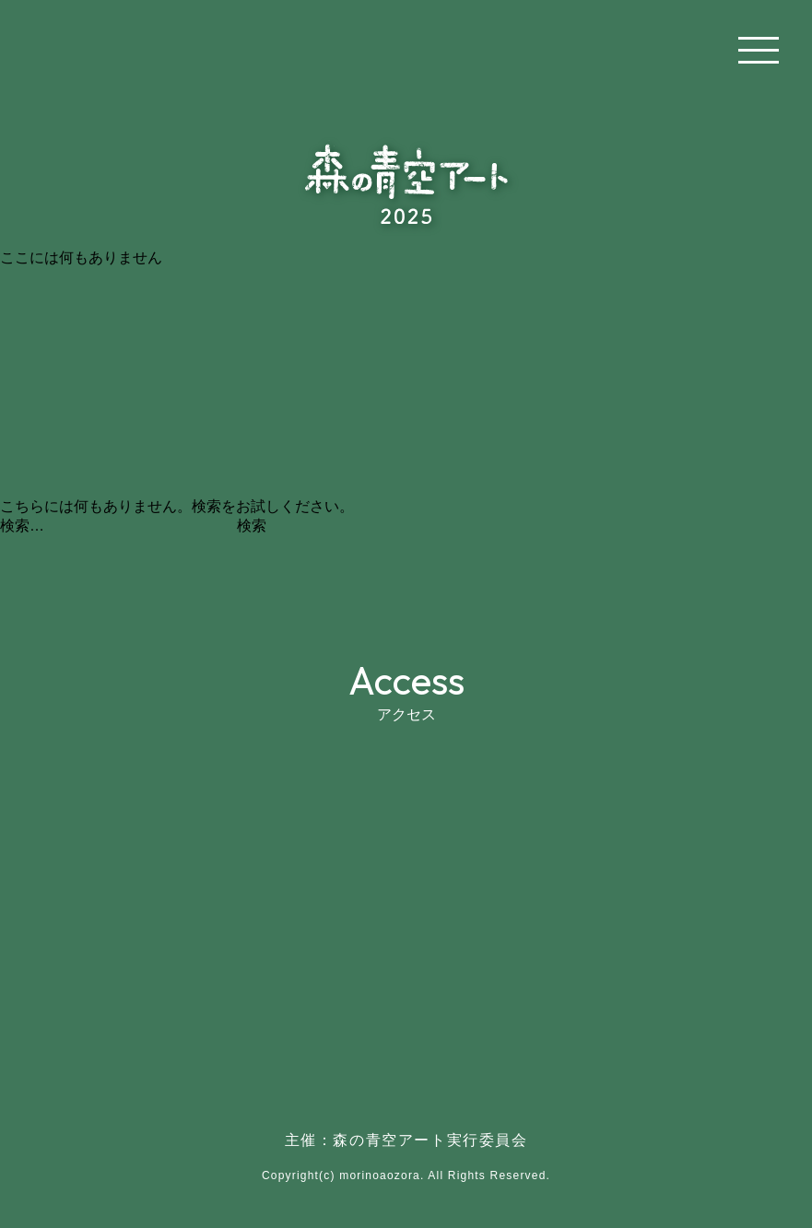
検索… (22, 525)
